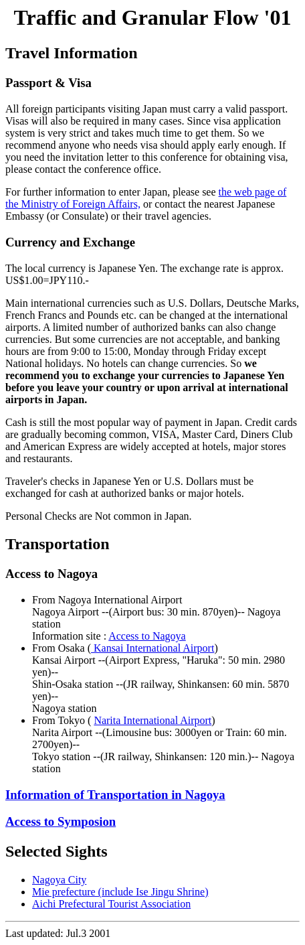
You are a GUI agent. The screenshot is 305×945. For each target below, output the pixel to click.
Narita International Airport (152, 720)
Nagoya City (59, 879)
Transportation (57, 544)
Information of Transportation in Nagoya (115, 795)
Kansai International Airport (152, 648)
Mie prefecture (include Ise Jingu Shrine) (120, 891)
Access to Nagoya (147, 636)
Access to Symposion (60, 821)
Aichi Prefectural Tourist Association (111, 904)
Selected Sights (56, 851)
